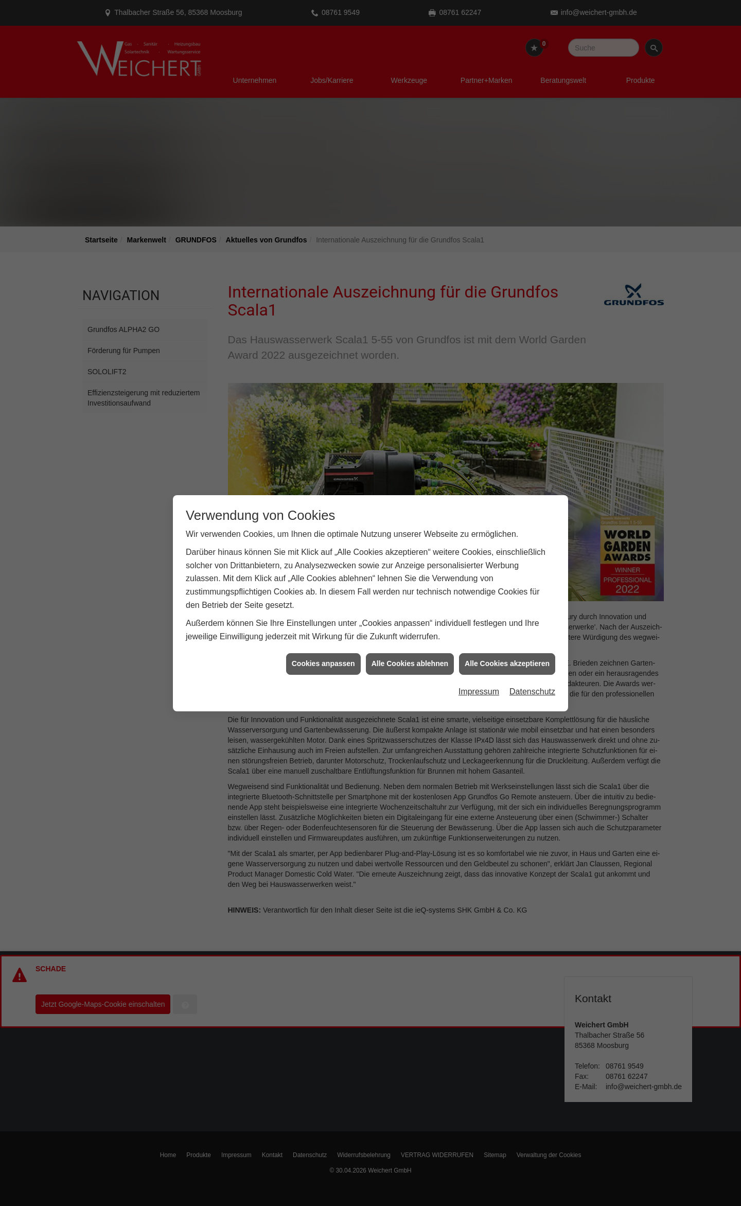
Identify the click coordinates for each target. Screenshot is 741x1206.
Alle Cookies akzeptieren (507, 641)
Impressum (478, 668)
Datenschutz (532, 668)
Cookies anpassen (323, 641)
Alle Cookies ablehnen (410, 641)
